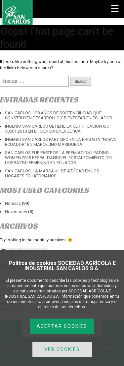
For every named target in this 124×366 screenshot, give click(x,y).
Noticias (13, 203)
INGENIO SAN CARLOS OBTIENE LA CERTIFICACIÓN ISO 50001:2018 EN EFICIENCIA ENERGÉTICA (57, 129)
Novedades (16, 211)
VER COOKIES (62, 349)
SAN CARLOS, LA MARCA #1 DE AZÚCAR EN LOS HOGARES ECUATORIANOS (52, 173)
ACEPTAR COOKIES (62, 326)
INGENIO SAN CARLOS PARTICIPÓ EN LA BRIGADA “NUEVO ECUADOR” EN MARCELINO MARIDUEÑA (61, 142)
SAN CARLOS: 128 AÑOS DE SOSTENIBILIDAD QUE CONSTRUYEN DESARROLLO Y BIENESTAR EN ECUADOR (58, 115)
